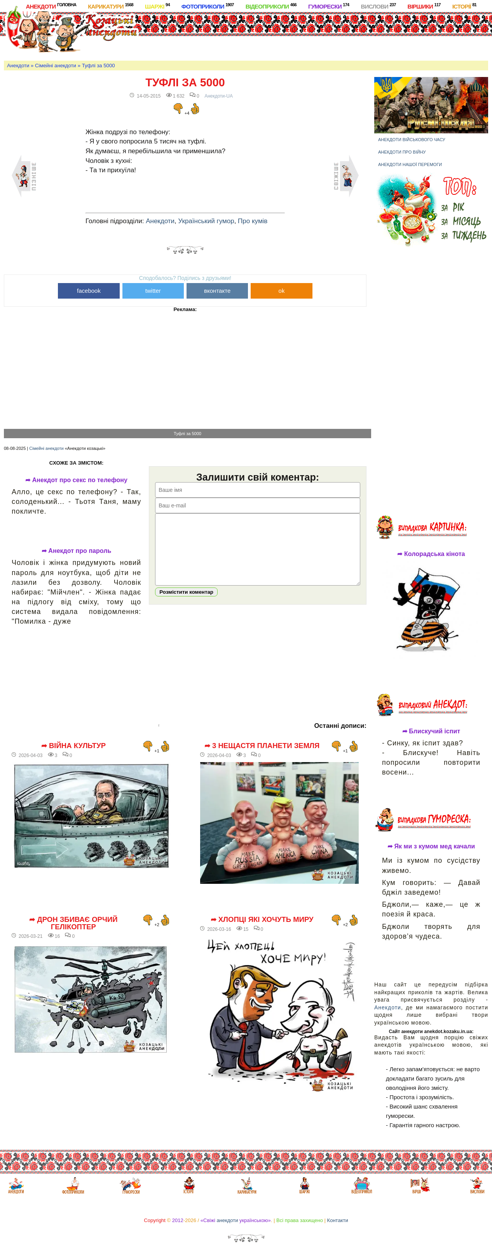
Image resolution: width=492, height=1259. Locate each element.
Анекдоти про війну (402, 152)
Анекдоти (51, 6)
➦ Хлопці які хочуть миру (262, 919)
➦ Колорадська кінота (431, 554)
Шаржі (157, 6)
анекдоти (227, 1220)
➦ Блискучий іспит (431, 731)
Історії (464, 6)
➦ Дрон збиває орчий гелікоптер (73, 923)
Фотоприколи (207, 6)
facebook (89, 290)
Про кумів (252, 221)
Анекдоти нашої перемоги (410, 164)
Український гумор (206, 221)
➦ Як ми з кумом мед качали (431, 846)
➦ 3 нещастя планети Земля (262, 745)
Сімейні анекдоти (55, 65)
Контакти (337, 1220)
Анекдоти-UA (218, 96)
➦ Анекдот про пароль (77, 551)
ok (282, 290)
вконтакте (217, 290)
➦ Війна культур (73, 745)
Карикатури (110, 6)
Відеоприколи (271, 6)
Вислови (378, 6)
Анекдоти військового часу (411, 139)
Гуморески (328, 6)
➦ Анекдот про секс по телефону (76, 480)
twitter (153, 290)
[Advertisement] (290, 34)
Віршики (424, 6)
